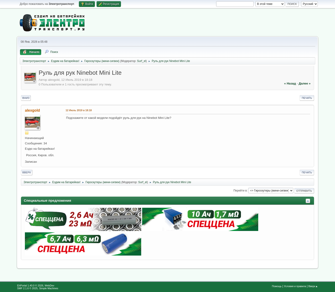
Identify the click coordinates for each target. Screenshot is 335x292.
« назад (290, 83)
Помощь (277, 286)
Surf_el (141, 61)
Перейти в (240, 190)
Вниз (25, 98)
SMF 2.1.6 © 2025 (27, 288)
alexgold (32, 110)
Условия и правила (295, 286)
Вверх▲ (313, 286)
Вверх (26, 172)
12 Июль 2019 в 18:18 (79, 110)
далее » (305, 83)
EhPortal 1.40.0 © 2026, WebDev (35, 285)
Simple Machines (48, 288)
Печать (307, 98)
